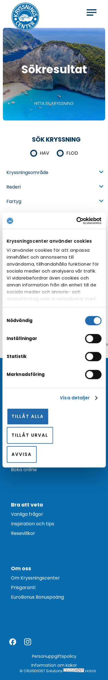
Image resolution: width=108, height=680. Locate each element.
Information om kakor (54, 665)
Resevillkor (23, 533)
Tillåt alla (28, 416)
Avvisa (22, 454)
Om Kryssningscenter (35, 578)
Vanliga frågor (27, 514)
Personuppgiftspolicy (54, 656)
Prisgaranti (23, 587)
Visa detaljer (75, 398)
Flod (72, 153)
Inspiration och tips (32, 523)
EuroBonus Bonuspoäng (37, 597)
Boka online (24, 469)
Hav (44, 153)
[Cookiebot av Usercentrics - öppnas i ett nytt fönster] (76, 220)
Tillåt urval (30, 435)
